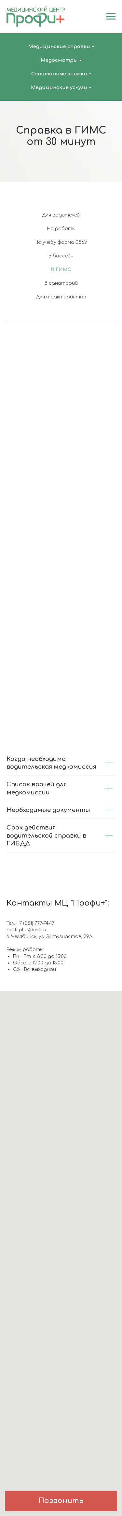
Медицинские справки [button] (59, 46)
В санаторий (61, 283)
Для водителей (61, 215)
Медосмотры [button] (59, 60)
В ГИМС (61, 269)
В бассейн (61, 256)
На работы (61, 228)
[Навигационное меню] (110, 16)
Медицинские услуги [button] (59, 87)
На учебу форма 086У (61, 242)
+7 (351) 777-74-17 (35, 923)
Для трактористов (61, 296)
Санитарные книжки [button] (59, 74)
